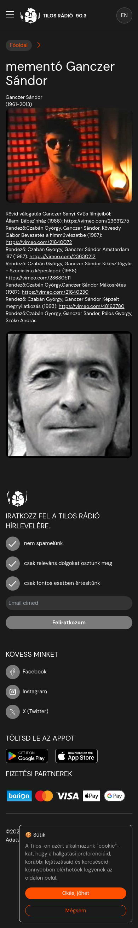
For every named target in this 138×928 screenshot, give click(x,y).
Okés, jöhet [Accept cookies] (76, 893)
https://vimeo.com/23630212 (62, 256)
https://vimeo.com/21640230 (55, 292)
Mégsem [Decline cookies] (75, 910)
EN (124, 15)
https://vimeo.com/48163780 (92, 306)
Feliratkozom (69, 622)
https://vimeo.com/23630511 (38, 277)
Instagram (26, 691)
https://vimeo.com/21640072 (39, 242)
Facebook (26, 671)
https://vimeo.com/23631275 (96, 221)
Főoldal (19, 45)
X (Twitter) (27, 711)
